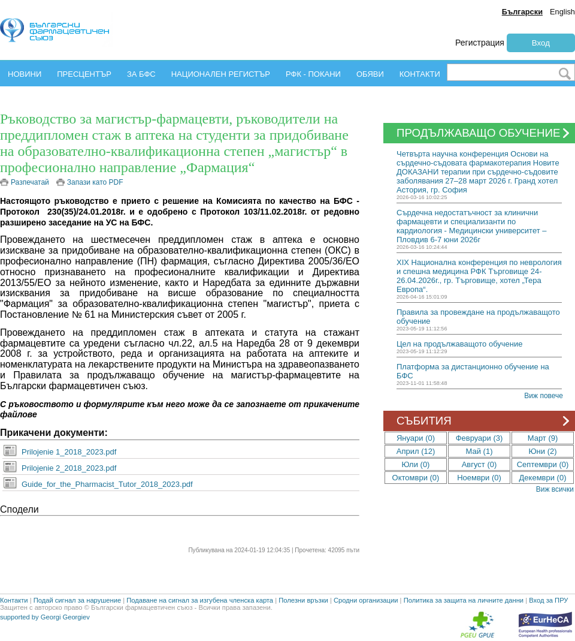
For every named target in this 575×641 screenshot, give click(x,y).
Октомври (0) (416, 477)
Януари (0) (416, 438)
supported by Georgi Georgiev (45, 617)
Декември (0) (543, 477)
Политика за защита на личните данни (463, 600)
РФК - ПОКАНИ (313, 74)
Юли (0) (416, 464)
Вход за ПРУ (548, 600)
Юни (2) (542, 451)
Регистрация (479, 42)
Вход (541, 42)
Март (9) (543, 438)
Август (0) (479, 464)
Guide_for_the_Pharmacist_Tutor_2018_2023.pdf (107, 484)
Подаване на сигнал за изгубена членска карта (199, 600)
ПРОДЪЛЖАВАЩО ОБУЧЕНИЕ (485, 133)
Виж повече (543, 396)
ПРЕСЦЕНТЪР (84, 74)
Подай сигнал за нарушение (77, 600)
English (562, 11)
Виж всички (555, 489)
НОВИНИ (24, 74)
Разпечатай (30, 182)
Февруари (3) (479, 438)
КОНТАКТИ (420, 74)
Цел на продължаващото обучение (459, 343)
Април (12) (416, 451)
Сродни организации (366, 600)
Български (522, 11)
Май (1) (479, 451)
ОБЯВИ (370, 74)
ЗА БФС (141, 74)
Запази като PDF (95, 182)
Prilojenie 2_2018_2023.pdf (69, 468)
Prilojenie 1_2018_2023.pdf (69, 451)
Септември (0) (543, 464)
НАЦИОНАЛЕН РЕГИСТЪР (220, 74)
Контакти (14, 600)
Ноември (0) (479, 477)
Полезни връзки (303, 600)
